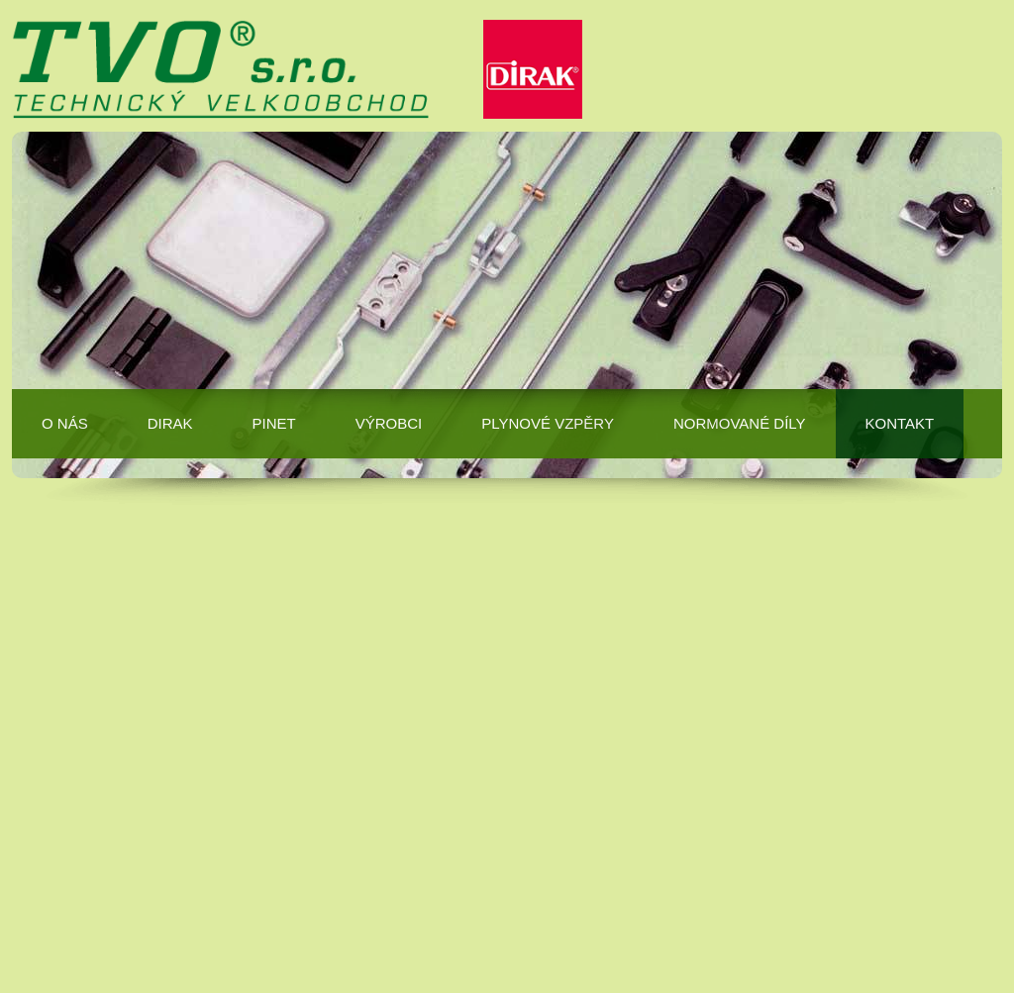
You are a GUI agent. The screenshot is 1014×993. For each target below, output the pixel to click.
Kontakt (900, 423)
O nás (65, 423)
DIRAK (170, 423)
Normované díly (739, 423)
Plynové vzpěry (547, 423)
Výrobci (389, 423)
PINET (274, 423)
